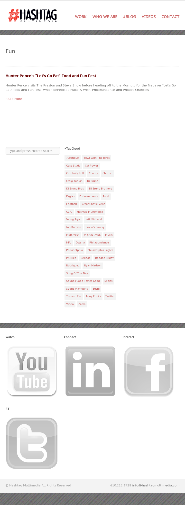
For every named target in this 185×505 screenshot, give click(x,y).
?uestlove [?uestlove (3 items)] (72, 157)
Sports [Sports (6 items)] (108, 281)
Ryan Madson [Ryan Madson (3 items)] (93, 265)
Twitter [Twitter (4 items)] (110, 296)
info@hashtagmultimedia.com (155, 485)
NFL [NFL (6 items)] (68, 242)
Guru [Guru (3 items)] (69, 211)
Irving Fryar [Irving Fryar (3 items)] (73, 219)
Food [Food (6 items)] (105, 196)
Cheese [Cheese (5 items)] (107, 173)
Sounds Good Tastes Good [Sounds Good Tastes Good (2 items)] (83, 281)
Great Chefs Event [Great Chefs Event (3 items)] (93, 204)
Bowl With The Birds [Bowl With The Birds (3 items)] (96, 157)
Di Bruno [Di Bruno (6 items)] (92, 181)
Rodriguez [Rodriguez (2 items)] (73, 265)
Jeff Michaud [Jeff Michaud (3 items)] (93, 219)
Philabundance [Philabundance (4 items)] (99, 242)
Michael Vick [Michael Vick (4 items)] (92, 234)
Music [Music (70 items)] (109, 234)
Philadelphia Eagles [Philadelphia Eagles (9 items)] (100, 250)
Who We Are (104, 17)
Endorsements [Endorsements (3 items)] (88, 196)
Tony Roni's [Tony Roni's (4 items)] (93, 296)
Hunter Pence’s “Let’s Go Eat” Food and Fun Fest (51, 76)
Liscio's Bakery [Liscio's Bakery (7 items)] (95, 227)
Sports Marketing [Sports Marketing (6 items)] (77, 288)
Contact (170, 17)
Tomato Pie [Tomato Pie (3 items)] (73, 296)
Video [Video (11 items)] (70, 304)
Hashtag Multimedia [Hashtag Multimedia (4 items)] (90, 211)
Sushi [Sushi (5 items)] (96, 288)
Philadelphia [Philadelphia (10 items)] (74, 250)
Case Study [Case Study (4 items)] (73, 165)
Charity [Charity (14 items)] (93, 173)
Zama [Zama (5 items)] (81, 304)
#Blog (129, 17)
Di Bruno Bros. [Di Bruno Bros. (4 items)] (75, 188)
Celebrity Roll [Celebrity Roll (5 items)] (75, 173)
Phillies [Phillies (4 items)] (71, 258)
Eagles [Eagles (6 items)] (70, 196)
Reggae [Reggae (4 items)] (86, 258)
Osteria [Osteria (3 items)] (80, 242)
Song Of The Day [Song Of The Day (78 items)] (77, 273)
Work (81, 17)
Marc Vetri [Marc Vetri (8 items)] (72, 234)
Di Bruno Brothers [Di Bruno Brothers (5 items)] (100, 188)
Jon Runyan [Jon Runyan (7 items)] (73, 227)
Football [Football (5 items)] (71, 204)
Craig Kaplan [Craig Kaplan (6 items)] (74, 181)
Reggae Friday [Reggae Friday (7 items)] (104, 258)
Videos (149, 17)
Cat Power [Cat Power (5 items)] (91, 165)
